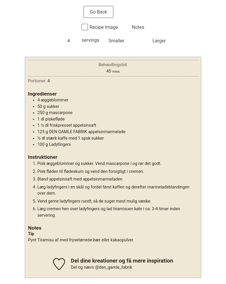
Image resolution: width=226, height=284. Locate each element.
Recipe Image (103, 27)
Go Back (98, 12)
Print (131, 11)
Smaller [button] (116, 41)
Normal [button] (138, 41)
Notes (138, 27)
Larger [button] (159, 41)
